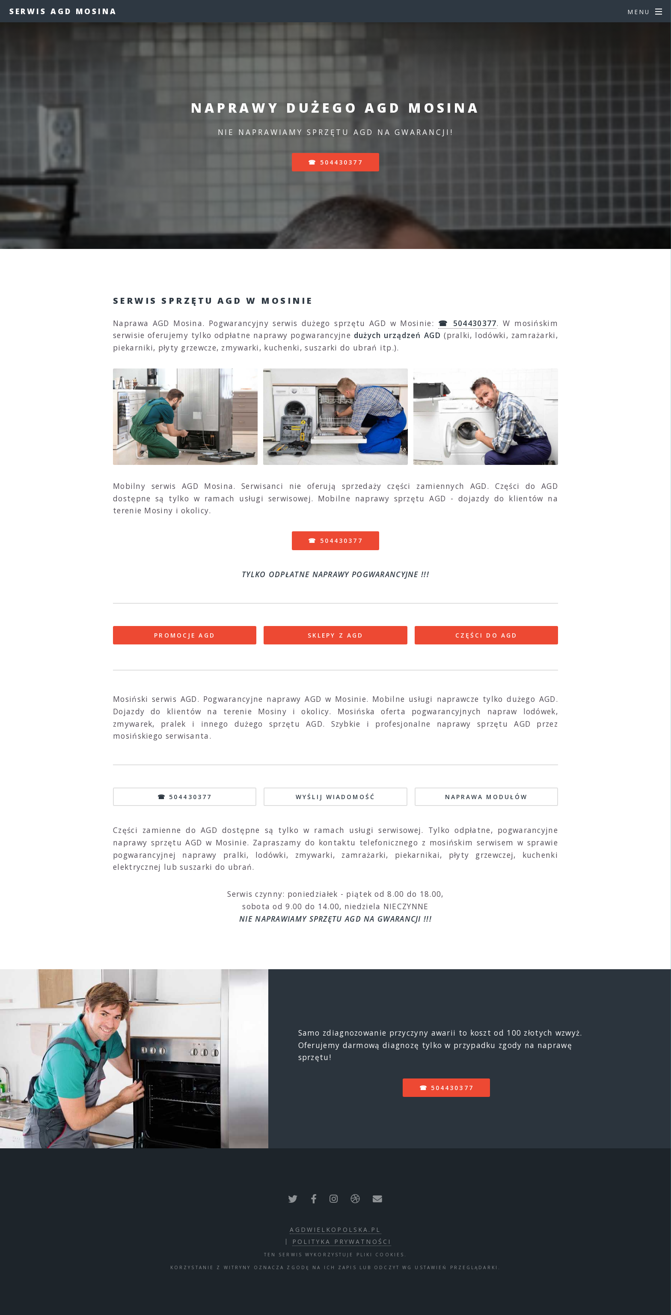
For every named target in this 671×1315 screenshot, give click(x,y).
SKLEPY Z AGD (335, 635)
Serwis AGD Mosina (63, 11)
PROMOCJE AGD (184, 635)
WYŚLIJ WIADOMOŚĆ (335, 797)
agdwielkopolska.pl (335, 1229)
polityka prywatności (341, 1241)
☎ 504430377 (335, 162)
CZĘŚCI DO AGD (486, 635)
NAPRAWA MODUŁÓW (486, 797)
